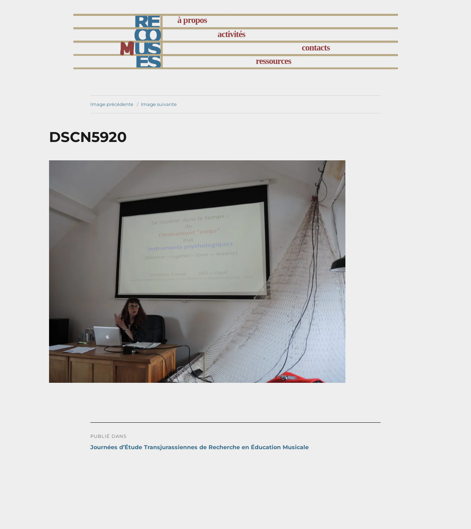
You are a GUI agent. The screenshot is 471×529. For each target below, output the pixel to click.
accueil (144, 21)
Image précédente (111, 104)
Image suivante (159, 104)
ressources (273, 61)
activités (231, 34)
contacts (316, 47)
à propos (192, 20)
